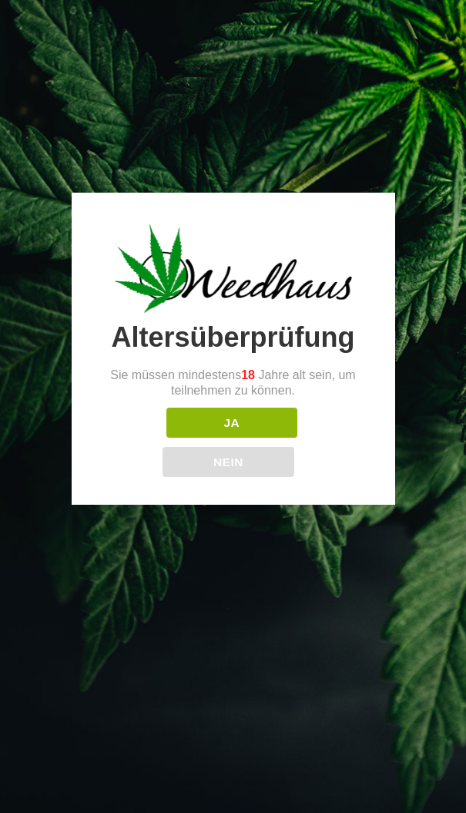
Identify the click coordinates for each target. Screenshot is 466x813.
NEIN (228, 462)
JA (231, 422)
